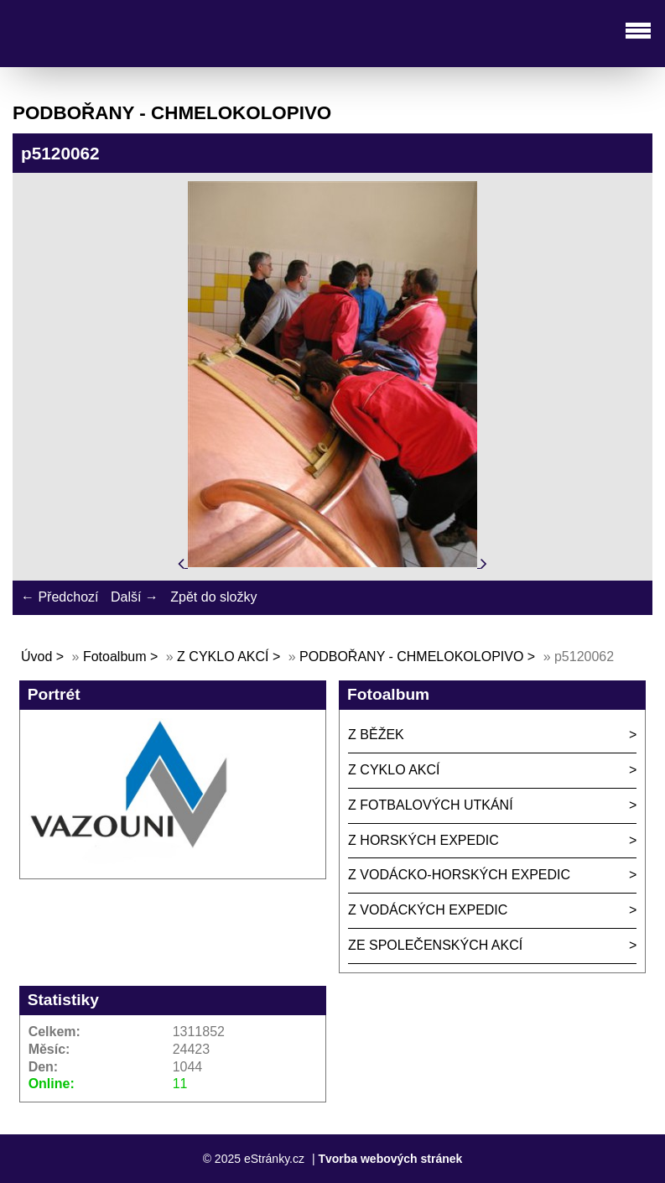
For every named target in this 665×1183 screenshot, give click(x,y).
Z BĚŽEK (376, 734)
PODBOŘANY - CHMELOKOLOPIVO (411, 656)
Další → (134, 597)
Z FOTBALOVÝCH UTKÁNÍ (430, 805)
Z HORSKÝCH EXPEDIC (423, 840)
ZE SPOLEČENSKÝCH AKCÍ (435, 945)
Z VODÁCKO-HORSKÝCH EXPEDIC (459, 875)
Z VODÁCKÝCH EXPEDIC (427, 910)
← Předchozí (59, 597)
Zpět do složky (213, 597)
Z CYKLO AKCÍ (222, 656)
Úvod (36, 656)
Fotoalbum (115, 656)
